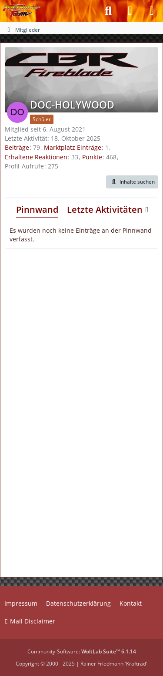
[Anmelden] (130, 11)
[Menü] (151, 11)
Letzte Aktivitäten (105, 209)
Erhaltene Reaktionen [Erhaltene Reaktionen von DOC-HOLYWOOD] (36, 157)
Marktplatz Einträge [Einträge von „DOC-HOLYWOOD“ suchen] (72, 147)
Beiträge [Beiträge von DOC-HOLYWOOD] (17, 147)
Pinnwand (37, 209)
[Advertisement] (82, 327)
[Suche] (108, 11)
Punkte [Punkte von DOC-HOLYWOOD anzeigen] (92, 157)
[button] (132, 181)
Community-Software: (81, 651)
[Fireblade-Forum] (21, 11)
